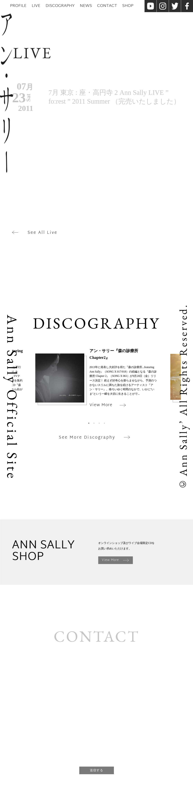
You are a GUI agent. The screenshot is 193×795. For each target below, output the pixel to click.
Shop (127, 6)
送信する (96, 770)
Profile (18, 6)
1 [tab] (89, 423)
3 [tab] (99, 423)
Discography (60, 6)
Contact (107, 6)
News (86, 6)
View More (115, 560)
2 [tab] (94, 423)
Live (36, 6)
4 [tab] (104, 423)
